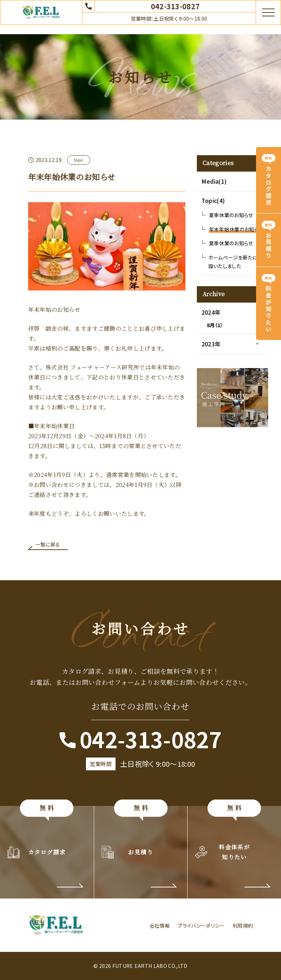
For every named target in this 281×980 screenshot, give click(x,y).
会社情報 (159, 925)
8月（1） (215, 325)
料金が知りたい (268, 309)
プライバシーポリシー (201, 925)
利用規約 (243, 925)
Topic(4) (213, 200)
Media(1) (214, 181)
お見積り (268, 246)
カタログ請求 (268, 186)
